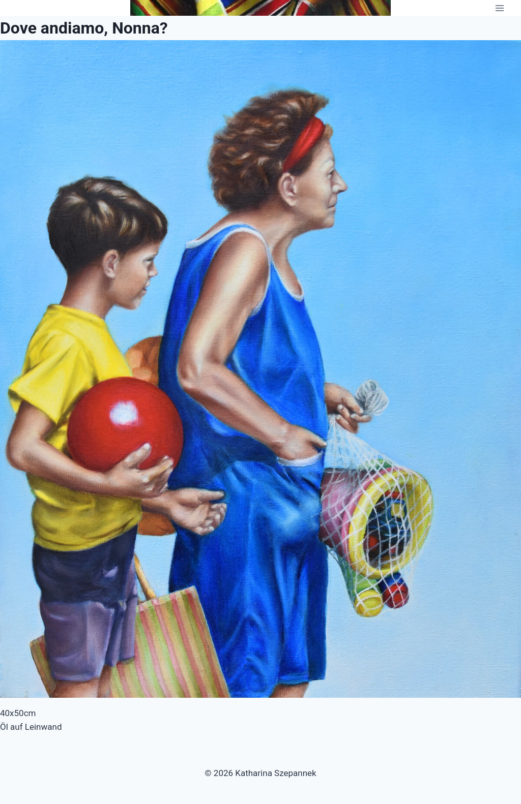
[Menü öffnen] (499, 8)
